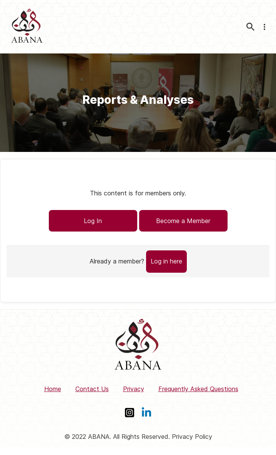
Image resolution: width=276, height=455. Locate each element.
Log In (93, 221)
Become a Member (183, 221)
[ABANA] (27, 27)
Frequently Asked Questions (198, 389)
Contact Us (92, 389)
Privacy (133, 389)
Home (52, 389)
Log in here (166, 261)
